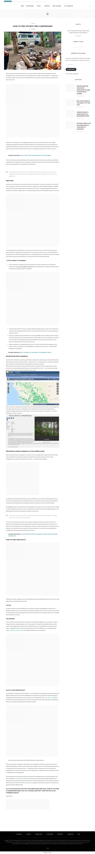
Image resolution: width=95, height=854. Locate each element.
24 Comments (32, 29)
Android (17, 778)
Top (47, 848)
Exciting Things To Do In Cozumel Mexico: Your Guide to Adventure (84, 126)
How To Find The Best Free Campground (32, 26)
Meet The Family (56, 6)
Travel (39, 6)
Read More (78, 35)
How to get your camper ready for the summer (35, 155)
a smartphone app (49, 697)
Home (22, 6)
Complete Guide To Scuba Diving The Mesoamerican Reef (83, 114)
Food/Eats (47, 6)
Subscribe (71, 69)
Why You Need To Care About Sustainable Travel (35, 352)
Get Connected (68, 6)
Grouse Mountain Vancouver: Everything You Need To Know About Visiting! (30, 1)
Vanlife (33, 23)
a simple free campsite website (16, 630)
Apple (22, 778)
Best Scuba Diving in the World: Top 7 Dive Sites (83, 103)
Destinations (30, 6)
